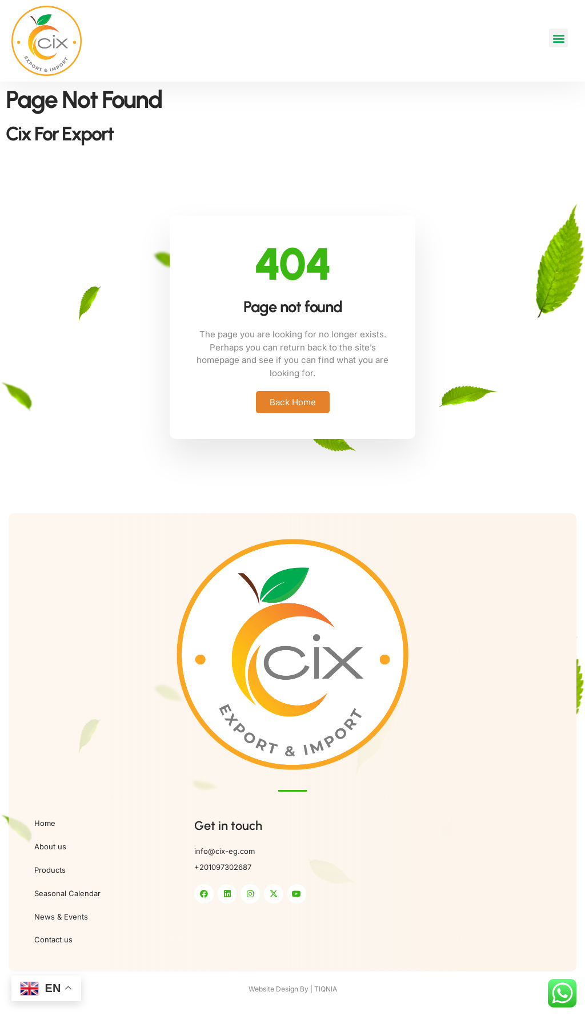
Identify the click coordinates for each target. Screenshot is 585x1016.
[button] (558, 38)
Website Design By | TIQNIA (293, 989)
